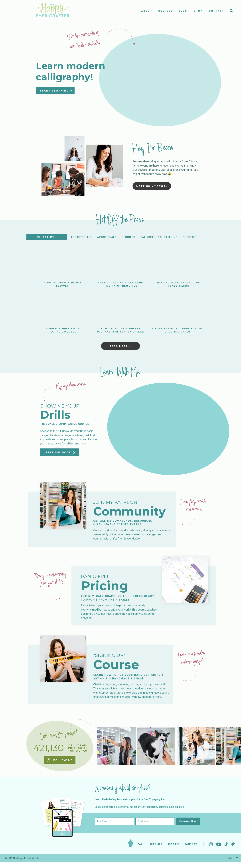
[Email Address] (154, 821)
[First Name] (114, 821)
